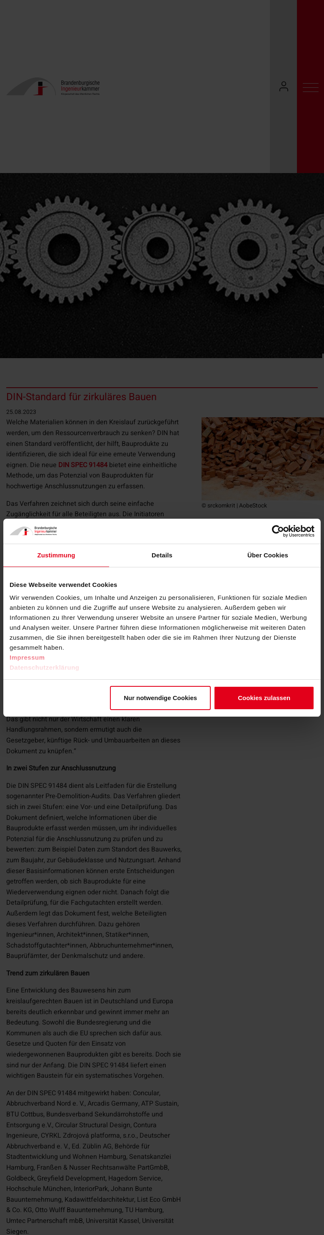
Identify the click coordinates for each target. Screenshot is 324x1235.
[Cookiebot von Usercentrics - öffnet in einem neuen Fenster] (278, 531)
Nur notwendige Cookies (160, 697)
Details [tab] (162, 555)
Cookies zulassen (264, 697)
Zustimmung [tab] (56, 555)
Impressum (27, 657)
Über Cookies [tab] (267, 555)
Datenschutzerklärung (45, 667)
